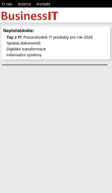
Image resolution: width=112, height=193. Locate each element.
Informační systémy (24, 55)
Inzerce (24, 4)
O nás (7, 4)
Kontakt (43, 4)
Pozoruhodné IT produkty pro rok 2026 (49, 37)
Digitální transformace (26, 49)
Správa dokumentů (23, 43)
